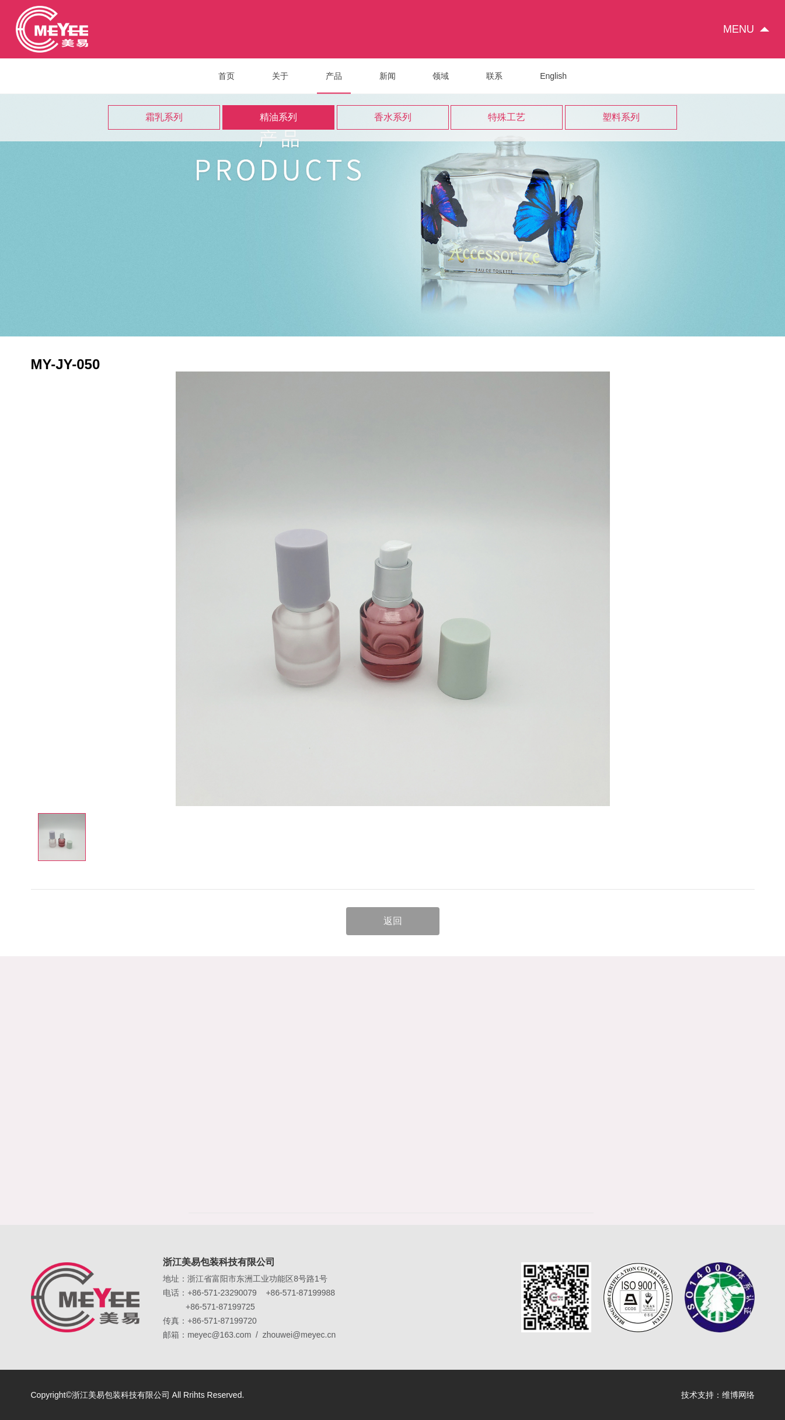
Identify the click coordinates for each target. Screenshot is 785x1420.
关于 (280, 76)
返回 (392, 921)
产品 (334, 82)
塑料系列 (621, 117)
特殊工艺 (506, 117)
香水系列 (392, 117)
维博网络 (738, 1395)
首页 (226, 76)
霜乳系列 (164, 117)
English (553, 76)
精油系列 (278, 117)
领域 (440, 76)
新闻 (387, 76)
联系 (494, 76)
